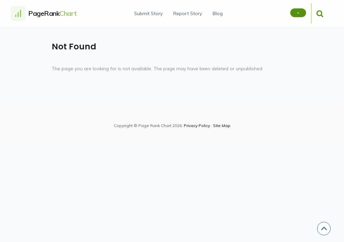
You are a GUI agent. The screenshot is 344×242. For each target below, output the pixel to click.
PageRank (52, 13)
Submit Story (148, 13)
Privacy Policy (197, 125)
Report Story (187, 13)
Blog (218, 13)
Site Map (221, 125)
